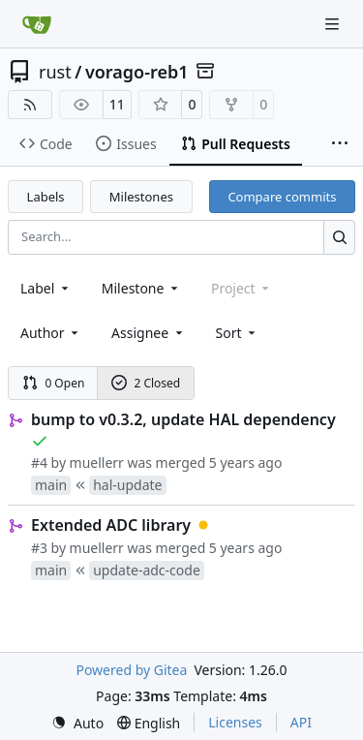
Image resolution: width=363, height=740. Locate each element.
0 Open (53, 383)
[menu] (237, 333)
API (301, 722)
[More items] (339, 144)
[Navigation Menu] (334, 24)
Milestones (141, 196)
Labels (46, 196)
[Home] (37, 24)
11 (117, 104)
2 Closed (146, 383)
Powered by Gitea (131, 670)
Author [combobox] (50, 333)
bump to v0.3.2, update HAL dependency (183, 419)
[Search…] (339, 237)
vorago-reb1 (137, 71)
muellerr (97, 462)
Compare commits (281, 196)
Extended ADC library (111, 525)
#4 (39, 462)
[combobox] (46, 288)
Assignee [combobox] (148, 333)
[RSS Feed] (30, 104)
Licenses (235, 722)
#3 (39, 548)
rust (55, 71)
